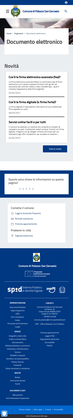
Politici (17, 320)
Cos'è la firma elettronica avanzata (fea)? (34, 77)
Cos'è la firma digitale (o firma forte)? (32, 102)
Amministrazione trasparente (17, 398)
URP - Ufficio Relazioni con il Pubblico (49, 324)
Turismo (17, 352)
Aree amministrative (18, 307)
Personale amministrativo (17, 323)
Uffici (18, 313)
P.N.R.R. (50, 345)
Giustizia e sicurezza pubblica (17, 358)
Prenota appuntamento (49, 332)
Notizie (17, 377)
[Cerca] (66, 11)
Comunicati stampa (17, 380)
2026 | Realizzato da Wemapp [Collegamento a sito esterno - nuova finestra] (36, 416)
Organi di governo (17, 310)
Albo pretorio (18, 394)
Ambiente (17, 365)
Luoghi (17, 326)
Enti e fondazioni (17, 317)
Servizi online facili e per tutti (27, 122)
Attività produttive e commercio (17, 345)
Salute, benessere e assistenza (17, 368)
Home (8, 33)
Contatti (50, 303)
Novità (11, 66)
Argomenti (18, 33)
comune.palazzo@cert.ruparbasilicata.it (49, 319)
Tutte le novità (55, 148)
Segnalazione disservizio (49, 339)
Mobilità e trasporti (17, 355)
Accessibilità (49, 342)
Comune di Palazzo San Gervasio (41, 11)
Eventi (17, 383)
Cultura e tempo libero (17, 339)
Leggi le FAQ (49, 335)
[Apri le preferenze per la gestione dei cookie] (4, 413)
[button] (66, 2)
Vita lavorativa (17, 342)
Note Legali (38, 409)
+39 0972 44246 (49, 316)
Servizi (17, 331)
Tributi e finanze (17, 361)
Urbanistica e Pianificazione (17, 348)
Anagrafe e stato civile (17, 335)
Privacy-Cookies (25, 409)
